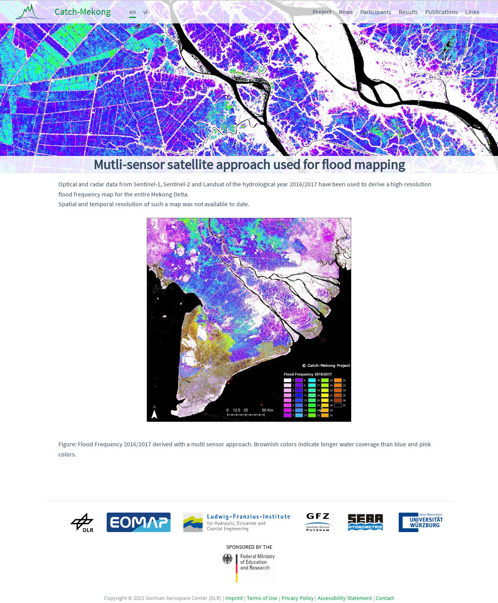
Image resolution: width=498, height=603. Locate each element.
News (346, 12)
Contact (385, 598)
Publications (441, 12)
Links (472, 12)
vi (145, 12)
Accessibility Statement (345, 598)
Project (322, 12)
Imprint (234, 598)
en (132, 12)
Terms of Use (262, 598)
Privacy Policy (298, 598)
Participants (375, 12)
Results (408, 12)
